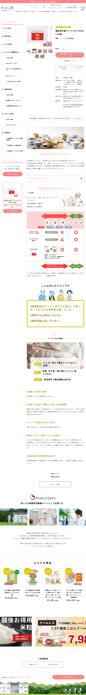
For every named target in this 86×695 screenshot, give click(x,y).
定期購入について (70, 61)
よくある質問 (62, 11)
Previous (72, 649)
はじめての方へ (53, 664)
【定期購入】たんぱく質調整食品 (14, 139)
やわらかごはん (11, 125)
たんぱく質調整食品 (11, 52)
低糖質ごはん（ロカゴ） (14, 100)
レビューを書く (55, 484)
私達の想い (19, 11)
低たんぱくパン (11, 76)
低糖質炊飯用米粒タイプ (14, 106)
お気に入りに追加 (63, 67)
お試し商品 (9, 58)
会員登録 (69, 11)
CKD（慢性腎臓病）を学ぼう (48, 11)
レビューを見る (78, 67)
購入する (13, 211)
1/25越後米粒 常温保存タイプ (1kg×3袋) (32, 591)
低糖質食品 (8, 89)
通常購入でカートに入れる (71, 54)
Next (77, 649)
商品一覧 (26, 11)
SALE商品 (8, 44)
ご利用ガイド (34, 11)
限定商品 (7, 36)
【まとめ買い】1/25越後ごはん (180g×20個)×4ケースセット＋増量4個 (74, 594)
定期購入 (7, 132)
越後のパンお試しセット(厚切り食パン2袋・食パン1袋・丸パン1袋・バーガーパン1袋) (53, 594)
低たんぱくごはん (11, 63)
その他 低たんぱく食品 (13, 81)
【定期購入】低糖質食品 (14, 145)
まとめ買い (8, 28)
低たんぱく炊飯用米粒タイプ (14, 69)
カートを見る (13, 174)
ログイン (75, 11)
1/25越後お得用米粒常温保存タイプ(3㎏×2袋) (12, 593)
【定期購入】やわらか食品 (14, 151)
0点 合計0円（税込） (71, 7)
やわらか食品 (9, 113)
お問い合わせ (68, 677)
